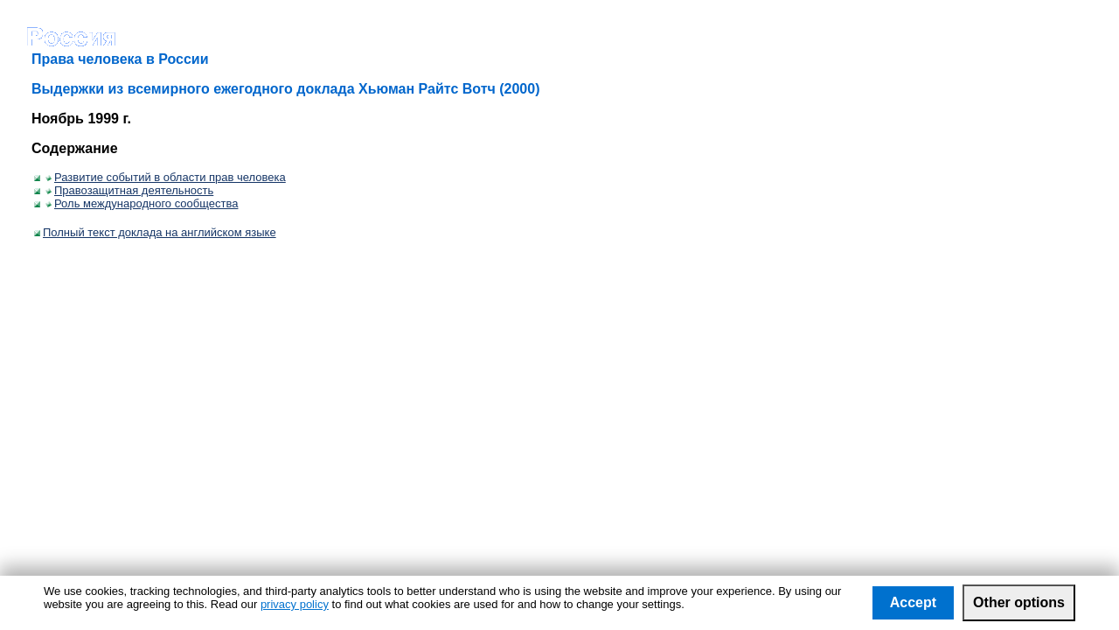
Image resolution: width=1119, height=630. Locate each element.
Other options (1019, 602)
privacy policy (295, 604)
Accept (913, 602)
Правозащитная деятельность (129, 190)
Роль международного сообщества (141, 203)
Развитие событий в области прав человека (165, 177)
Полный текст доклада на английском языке (155, 232)
